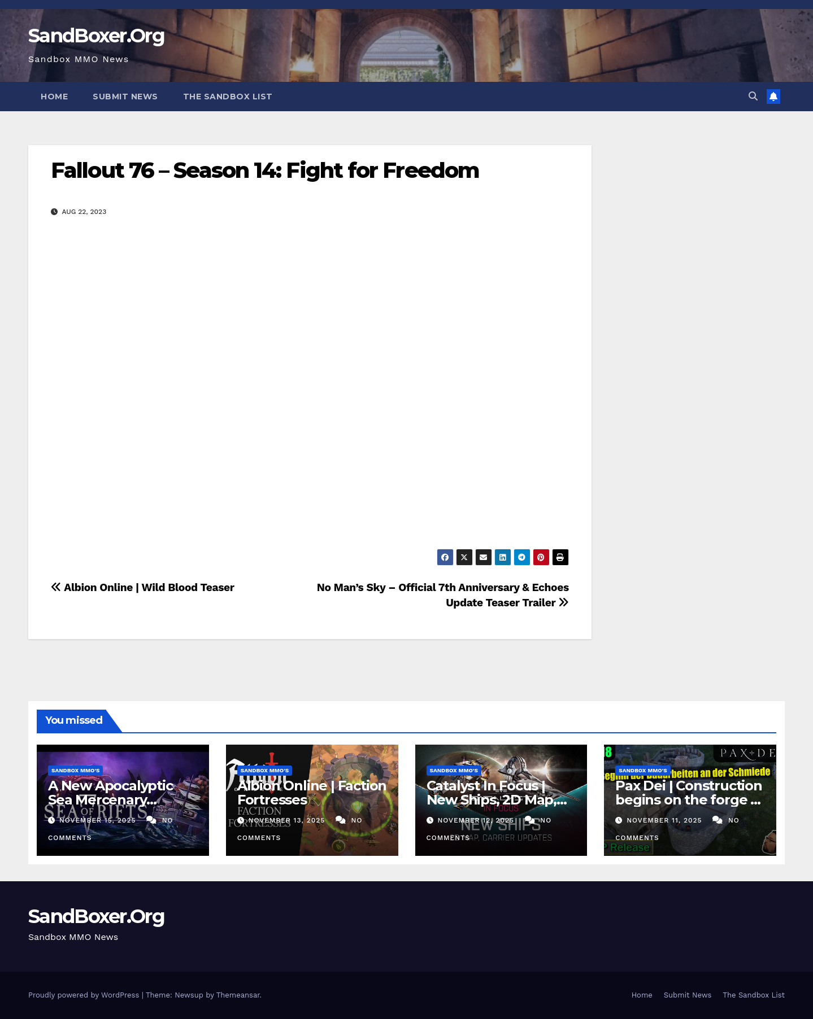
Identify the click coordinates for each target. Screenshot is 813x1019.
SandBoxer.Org (96, 35)
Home (54, 96)
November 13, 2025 (288, 820)
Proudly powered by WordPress (85, 995)
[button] (753, 96)
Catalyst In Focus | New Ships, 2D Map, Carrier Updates (492, 799)
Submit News (125, 96)
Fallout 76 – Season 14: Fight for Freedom (265, 170)
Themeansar (238, 995)
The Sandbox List (228, 96)
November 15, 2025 (98, 820)
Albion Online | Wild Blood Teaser (142, 587)
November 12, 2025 (476, 820)
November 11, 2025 (666, 820)
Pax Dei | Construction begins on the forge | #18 (688, 799)
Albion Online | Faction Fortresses (311, 792)
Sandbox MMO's (75, 770)
